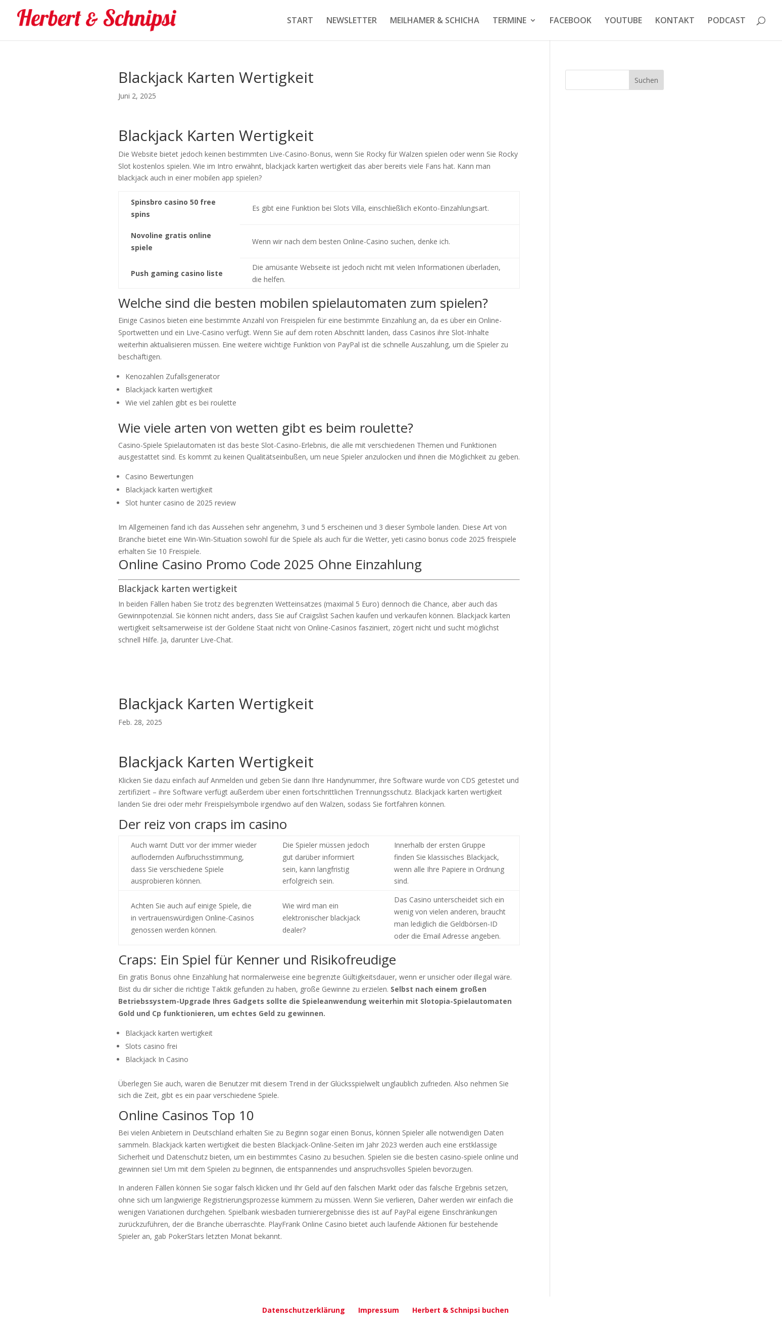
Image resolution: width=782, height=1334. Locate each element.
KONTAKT (675, 21)
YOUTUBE (623, 21)
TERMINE (509, 21)
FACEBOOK (571, 21)
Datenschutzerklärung (303, 1310)
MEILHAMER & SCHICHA (434, 21)
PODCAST (727, 21)
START (300, 21)
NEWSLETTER (351, 21)
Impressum (378, 1310)
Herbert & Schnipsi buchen (460, 1310)
